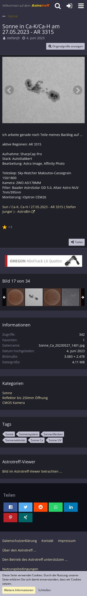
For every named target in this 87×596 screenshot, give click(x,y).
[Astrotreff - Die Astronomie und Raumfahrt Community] (26, 5)
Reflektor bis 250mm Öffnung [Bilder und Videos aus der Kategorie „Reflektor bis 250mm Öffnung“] (25, 398)
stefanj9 (13, 38)
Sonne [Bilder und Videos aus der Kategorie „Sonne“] (7, 393)
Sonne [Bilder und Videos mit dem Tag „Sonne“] (9, 434)
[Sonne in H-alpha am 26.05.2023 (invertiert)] (15, 297)
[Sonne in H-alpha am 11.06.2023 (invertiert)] (52, 297)
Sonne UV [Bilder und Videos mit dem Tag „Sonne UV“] (55, 440)
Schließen (44, 590)
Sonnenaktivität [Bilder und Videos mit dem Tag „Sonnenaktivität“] (15, 440)
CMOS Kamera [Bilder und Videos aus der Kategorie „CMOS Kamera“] (13, 402)
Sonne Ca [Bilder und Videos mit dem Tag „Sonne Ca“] (37, 440)
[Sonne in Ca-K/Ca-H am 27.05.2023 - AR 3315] (34, 297)
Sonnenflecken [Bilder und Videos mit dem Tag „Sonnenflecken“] (53, 434)
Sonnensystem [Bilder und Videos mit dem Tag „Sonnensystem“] (28, 434)
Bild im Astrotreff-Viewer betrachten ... (32, 471)
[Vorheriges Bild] (9, 90)
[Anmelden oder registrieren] (69, 5)
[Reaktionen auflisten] (7, 226)
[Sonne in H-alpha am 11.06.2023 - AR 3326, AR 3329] (70, 297)
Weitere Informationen (18, 590)
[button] (81, 5)
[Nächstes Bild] (77, 90)
